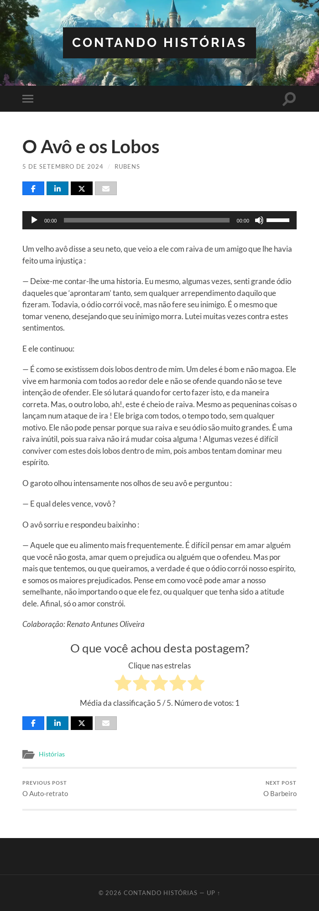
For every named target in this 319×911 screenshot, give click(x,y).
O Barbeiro (280, 788)
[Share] (33, 188)
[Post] (81, 188)
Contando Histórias (159, 42)
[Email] (105, 188)
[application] (159, 220)
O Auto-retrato (45, 788)
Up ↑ (213, 892)
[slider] (146, 220)
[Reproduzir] (34, 220)
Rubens (127, 166)
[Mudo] (259, 220)
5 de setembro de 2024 (63, 166)
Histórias (52, 754)
